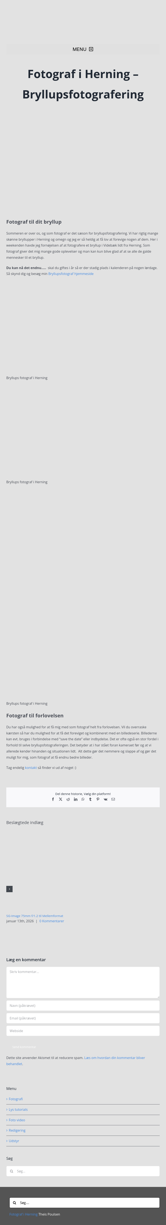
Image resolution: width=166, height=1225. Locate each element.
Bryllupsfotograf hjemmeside (70, 273)
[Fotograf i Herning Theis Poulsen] (85, 7)
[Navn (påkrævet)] (83, 1005)
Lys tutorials (18, 1109)
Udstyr (14, 1141)
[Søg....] (84, 1202)
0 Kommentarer (51, 921)
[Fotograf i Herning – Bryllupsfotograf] (83, 158)
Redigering (17, 1130)
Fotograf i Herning (23, 1214)
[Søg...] (83, 1171)
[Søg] (11, 1171)
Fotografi (16, 1099)
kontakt (31, 767)
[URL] (83, 1031)
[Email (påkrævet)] (83, 1018)
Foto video (17, 1120)
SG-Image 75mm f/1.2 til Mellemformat (34, 916)
